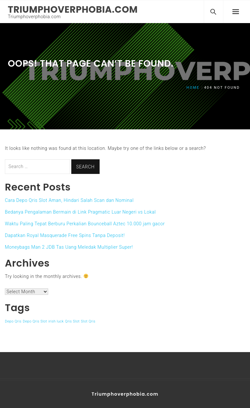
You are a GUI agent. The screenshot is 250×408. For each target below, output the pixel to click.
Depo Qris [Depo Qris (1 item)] (13, 321)
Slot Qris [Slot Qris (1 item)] (88, 321)
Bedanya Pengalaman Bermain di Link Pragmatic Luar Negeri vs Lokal (80, 212)
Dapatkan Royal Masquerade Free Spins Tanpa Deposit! (65, 235)
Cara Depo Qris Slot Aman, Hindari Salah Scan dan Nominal (69, 200)
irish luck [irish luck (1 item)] (56, 321)
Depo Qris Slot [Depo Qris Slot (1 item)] (35, 321)
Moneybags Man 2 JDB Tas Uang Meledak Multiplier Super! (69, 247)
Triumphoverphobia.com (73, 9)
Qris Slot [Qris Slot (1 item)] (72, 321)
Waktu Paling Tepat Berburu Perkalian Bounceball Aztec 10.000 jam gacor (85, 223)
